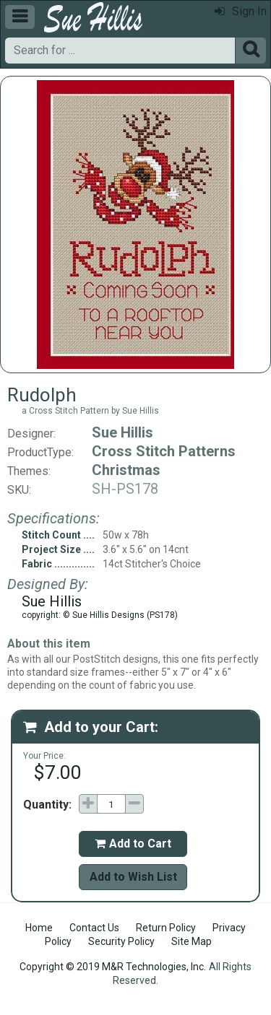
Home (39, 927)
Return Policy (166, 927)
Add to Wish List (133, 877)
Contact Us (94, 927)
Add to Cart (133, 843)
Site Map (191, 941)
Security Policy (121, 941)
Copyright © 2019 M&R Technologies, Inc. (113, 966)
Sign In (241, 11)
